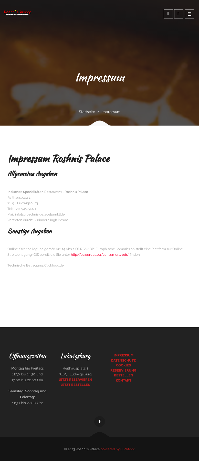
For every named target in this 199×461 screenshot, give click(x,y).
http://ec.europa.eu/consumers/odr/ (100, 255)
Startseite (87, 112)
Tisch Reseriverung (178, 13)
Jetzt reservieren (75, 380)
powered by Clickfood (118, 449)
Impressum (123, 355)
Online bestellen (168, 13)
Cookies (123, 365)
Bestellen (123, 375)
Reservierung (123, 370)
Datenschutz (123, 360)
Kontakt (123, 380)
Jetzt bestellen (75, 385)
